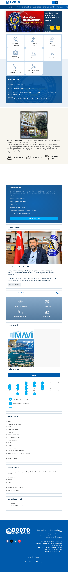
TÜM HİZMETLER (34, 218)
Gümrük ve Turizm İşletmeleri (16, 450)
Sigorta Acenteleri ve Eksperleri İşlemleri (23, 210)
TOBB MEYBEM (12, 448)
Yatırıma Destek (12, 458)
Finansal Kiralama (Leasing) (15, 487)
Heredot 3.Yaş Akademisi (21, 403)
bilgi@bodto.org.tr (56, 551)
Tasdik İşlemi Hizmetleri (18, 202)
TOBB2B (13, 504)
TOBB (9, 421)
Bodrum (9, 7)
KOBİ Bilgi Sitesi (12, 427)
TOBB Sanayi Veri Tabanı (14, 424)
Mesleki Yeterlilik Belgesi (18, 207)
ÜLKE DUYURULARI (17, 506)
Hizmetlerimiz (25, 7)
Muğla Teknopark (12, 440)
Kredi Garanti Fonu (13, 429)
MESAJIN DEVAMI (14, 285)
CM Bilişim (40, 562)
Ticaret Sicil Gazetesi (13, 434)
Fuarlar (60, 7)
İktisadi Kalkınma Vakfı (14, 456)
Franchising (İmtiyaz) (13, 490)
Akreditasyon (11, 477)
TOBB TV (10, 432)
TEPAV (9, 442)
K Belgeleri (13, 204)
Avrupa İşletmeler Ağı (14, 437)
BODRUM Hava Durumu (34, 172)
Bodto (16, 7)
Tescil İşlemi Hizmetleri (17, 199)
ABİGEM (10, 445)
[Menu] (61, 2)
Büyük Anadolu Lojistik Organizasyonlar (19, 453)
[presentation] (52, 28)
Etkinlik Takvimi (49, 7)
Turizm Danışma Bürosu (21, 399)
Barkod (10, 479)
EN (56, 2)
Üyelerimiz (37, 7)
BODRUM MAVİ (13, 325)
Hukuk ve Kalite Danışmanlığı (20, 213)
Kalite (9, 482)
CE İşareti (10, 485)
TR (53, 2)
